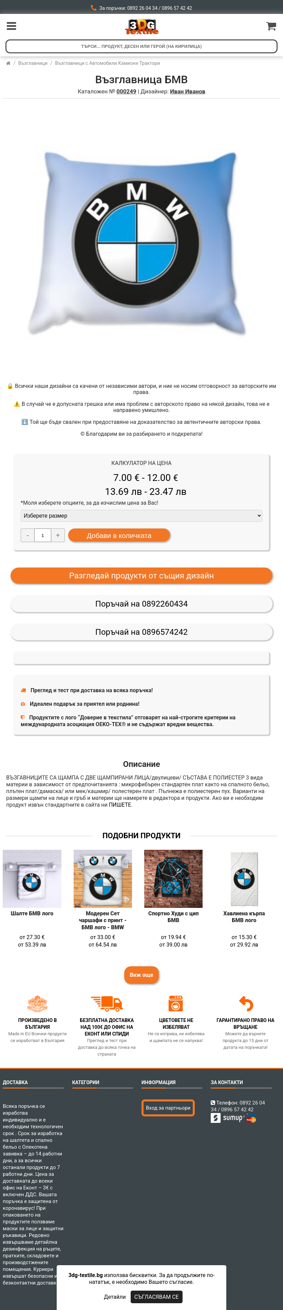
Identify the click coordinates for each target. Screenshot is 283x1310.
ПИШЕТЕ (120, 805)
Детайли (115, 1297)
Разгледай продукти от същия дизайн (141, 575)
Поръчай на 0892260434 (141, 604)
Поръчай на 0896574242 (141, 632)
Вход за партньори (168, 1108)
